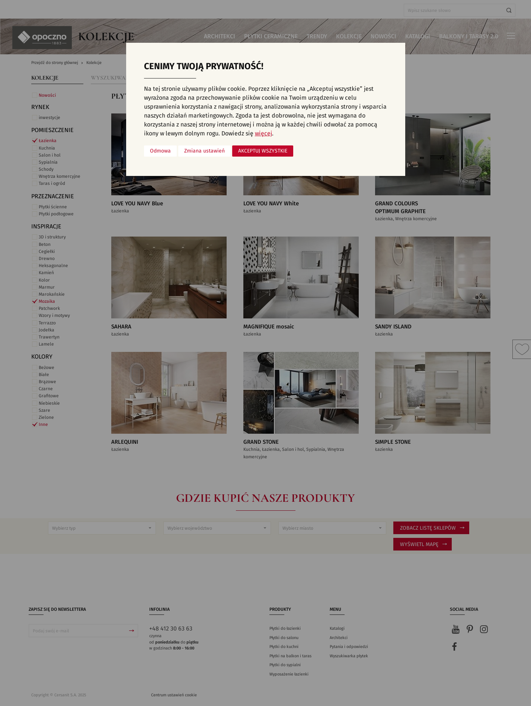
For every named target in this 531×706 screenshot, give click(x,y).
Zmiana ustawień (204, 151)
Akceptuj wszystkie (262, 151)
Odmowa (160, 151)
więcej (263, 134)
